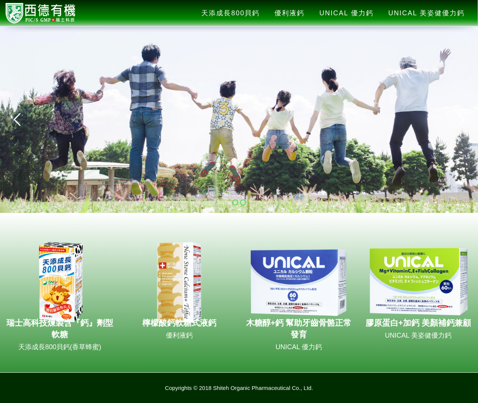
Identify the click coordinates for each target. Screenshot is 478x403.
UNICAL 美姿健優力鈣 (426, 13)
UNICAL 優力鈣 (346, 13)
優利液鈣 (289, 13)
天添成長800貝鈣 (230, 13)
